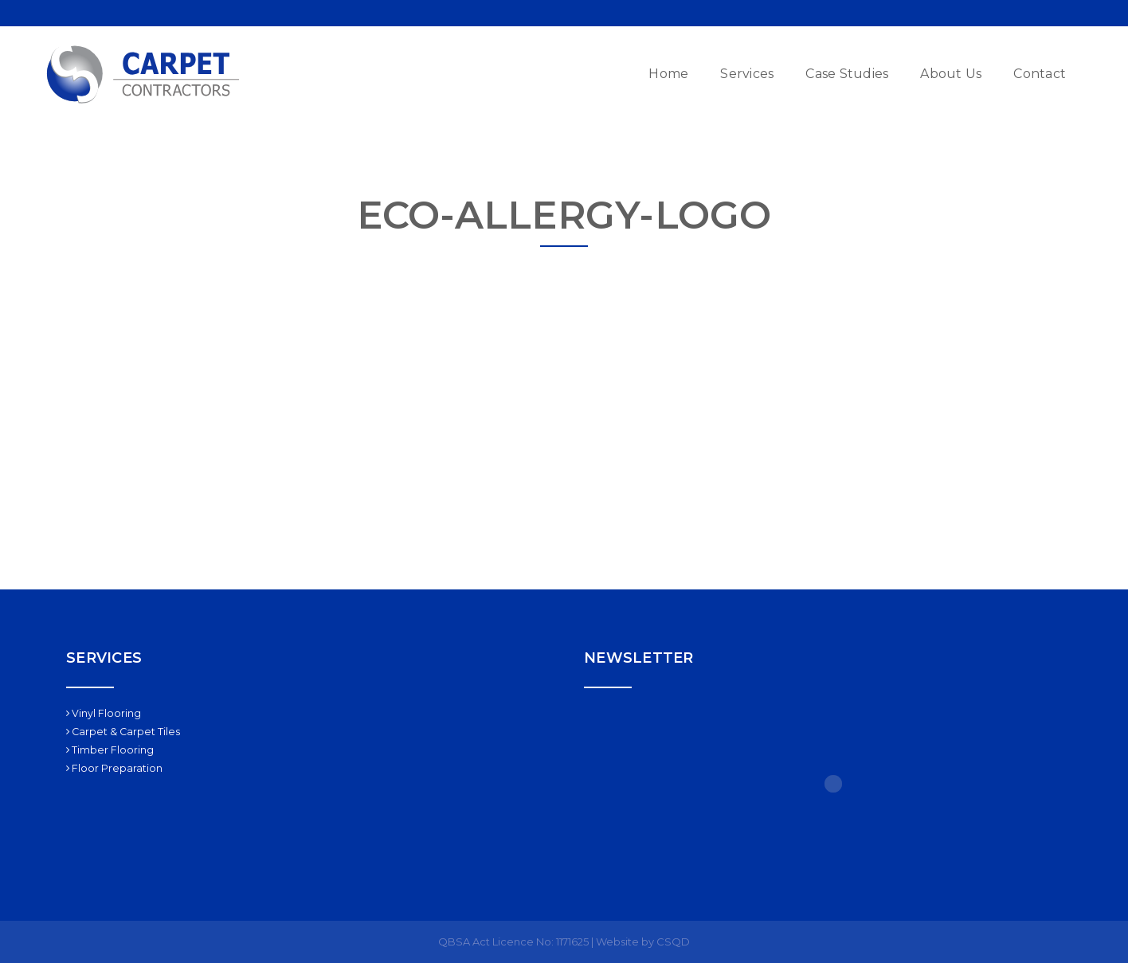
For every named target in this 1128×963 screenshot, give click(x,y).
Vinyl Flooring (103, 713)
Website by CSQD (643, 941)
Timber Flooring (110, 750)
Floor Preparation (114, 768)
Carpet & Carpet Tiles (123, 732)
